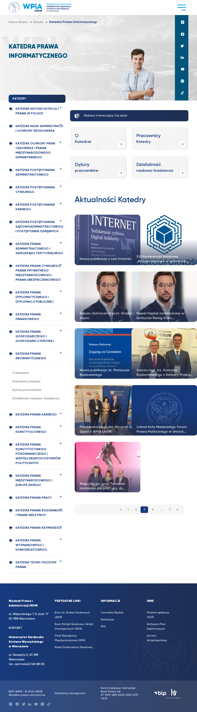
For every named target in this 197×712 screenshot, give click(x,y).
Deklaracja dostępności (70, 693)
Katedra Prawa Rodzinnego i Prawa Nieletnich (36, 513)
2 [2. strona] (136, 509)
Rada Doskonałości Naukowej (74, 647)
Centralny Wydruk (112, 612)
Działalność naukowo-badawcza (35, 398)
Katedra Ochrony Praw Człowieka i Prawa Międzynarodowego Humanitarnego (32, 150)
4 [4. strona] (153, 509)
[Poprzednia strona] (120, 509)
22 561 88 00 (35, 664)
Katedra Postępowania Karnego (32, 207)
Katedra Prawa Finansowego (25, 317)
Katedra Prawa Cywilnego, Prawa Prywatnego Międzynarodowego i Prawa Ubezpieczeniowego (35, 272)
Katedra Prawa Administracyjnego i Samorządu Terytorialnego (36, 248)
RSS (103, 626)
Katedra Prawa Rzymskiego (35, 528)
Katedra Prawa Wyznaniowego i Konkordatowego (28, 545)
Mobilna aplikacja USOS (158, 615)
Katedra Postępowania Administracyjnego (32, 172)
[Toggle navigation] (181, 7)
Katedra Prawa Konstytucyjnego (27, 430)
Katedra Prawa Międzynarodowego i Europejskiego (30, 480)
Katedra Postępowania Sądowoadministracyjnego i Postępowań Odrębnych (36, 226)
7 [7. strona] (170, 509)
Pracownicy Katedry (26, 381)
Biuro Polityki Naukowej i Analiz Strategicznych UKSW (74, 626)
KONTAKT (15, 628)
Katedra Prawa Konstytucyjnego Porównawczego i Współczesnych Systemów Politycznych (35, 454)
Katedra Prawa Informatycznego (27, 356)
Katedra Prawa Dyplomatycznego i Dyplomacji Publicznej (31, 297)
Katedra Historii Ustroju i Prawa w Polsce (34, 111)
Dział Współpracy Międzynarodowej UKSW (70, 638)
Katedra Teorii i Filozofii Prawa (32, 565)
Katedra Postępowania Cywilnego (32, 190)
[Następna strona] (177, 509)
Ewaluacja (107, 619)
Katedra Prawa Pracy (30, 498)
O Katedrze (20, 373)
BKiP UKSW (15, 691)
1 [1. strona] (128, 509)
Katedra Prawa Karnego (33, 415)
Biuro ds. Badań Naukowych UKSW (72, 615)
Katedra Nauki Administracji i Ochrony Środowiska (36, 128)
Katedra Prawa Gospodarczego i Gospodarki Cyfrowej (31, 336)
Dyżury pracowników (26, 390)
